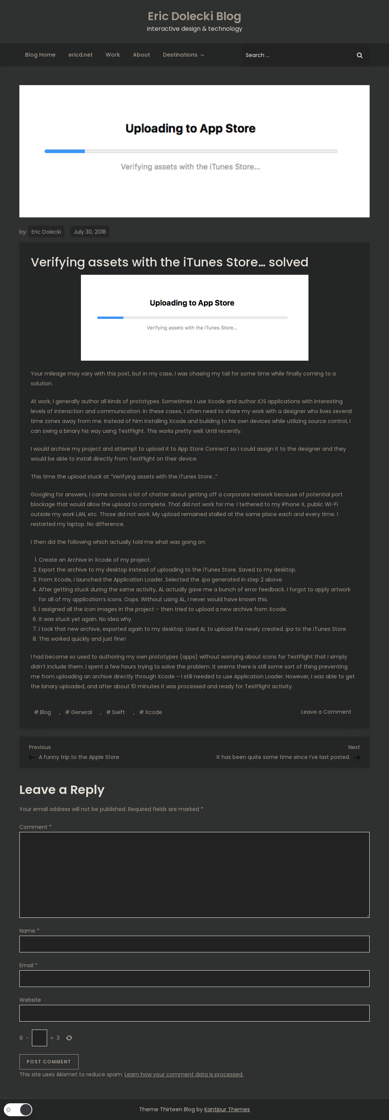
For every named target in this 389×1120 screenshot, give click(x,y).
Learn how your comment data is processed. (184, 1074)
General (81, 712)
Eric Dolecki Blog (194, 16)
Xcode (153, 712)
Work (113, 55)
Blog (45, 712)
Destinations (184, 55)
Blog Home (40, 55)
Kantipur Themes (227, 1109)
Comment (35, 827)
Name (29, 931)
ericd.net (80, 55)
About (141, 55)
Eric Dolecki (46, 232)
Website (30, 1000)
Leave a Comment (327, 711)
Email (28, 965)
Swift (118, 712)
